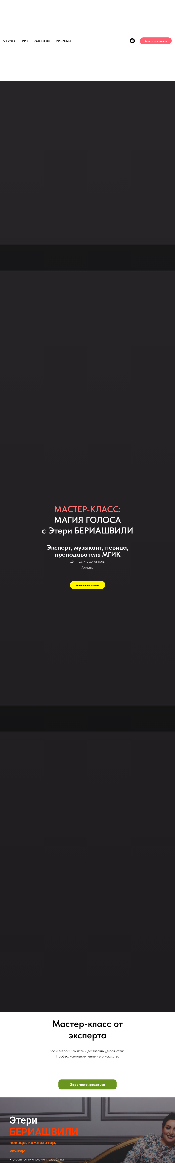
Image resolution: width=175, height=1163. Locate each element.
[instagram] (132, 40)
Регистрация (63, 40)
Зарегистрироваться (156, 40)
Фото (24, 40)
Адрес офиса (42, 40)
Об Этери (9, 40)
